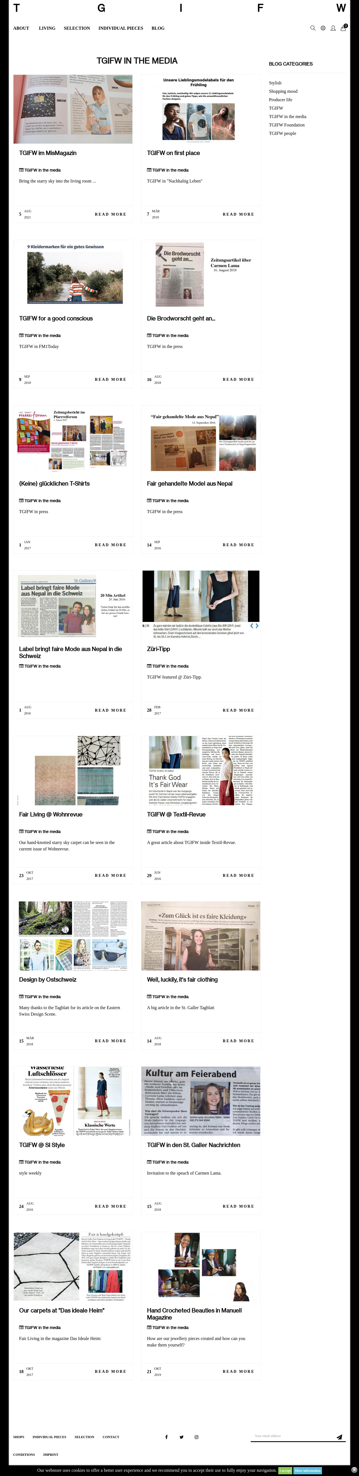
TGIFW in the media (42, 170)
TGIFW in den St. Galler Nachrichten (193, 1144)
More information (308, 1471)
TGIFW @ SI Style (42, 1144)
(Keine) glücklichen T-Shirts (54, 483)
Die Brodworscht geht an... (181, 318)
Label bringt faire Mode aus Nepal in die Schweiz (70, 652)
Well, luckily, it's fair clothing (182, 979)
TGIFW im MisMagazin (47, 152)
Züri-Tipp (158, 648)
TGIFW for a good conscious (56, 318)
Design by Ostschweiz (47, 979)
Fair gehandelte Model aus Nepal (190, 483)
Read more (111, 214)
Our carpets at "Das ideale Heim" (61, 1310)
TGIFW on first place (173, 152)
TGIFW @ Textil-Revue (176, 814)
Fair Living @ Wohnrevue (50, 814)
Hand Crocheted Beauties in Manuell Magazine (194, 1314)
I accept (285, 1471)
